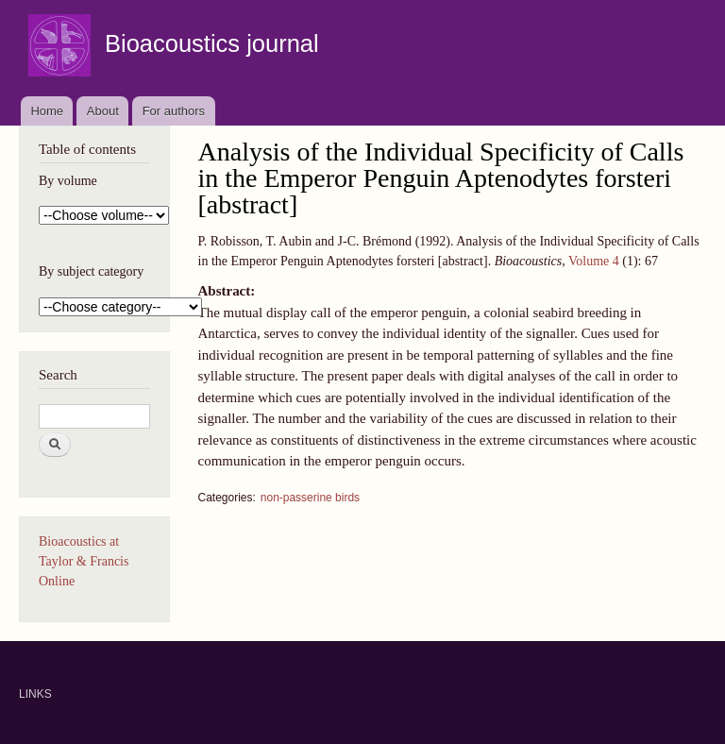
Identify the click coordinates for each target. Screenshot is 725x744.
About (103, 111)
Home (46, 111)
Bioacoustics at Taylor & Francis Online (83, 561)
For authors (174, 111)
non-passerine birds (310, 497)
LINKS (35, 694)
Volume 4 (593, 261)
